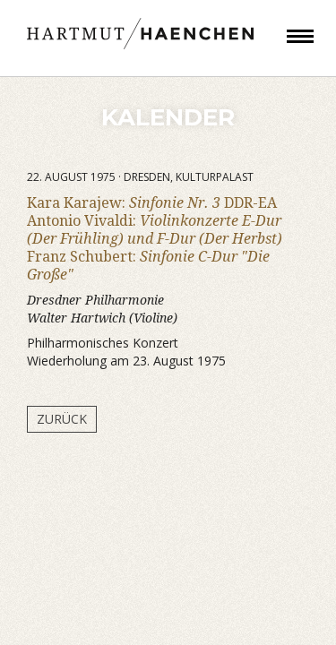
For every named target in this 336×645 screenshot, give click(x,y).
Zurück (62, 418)
